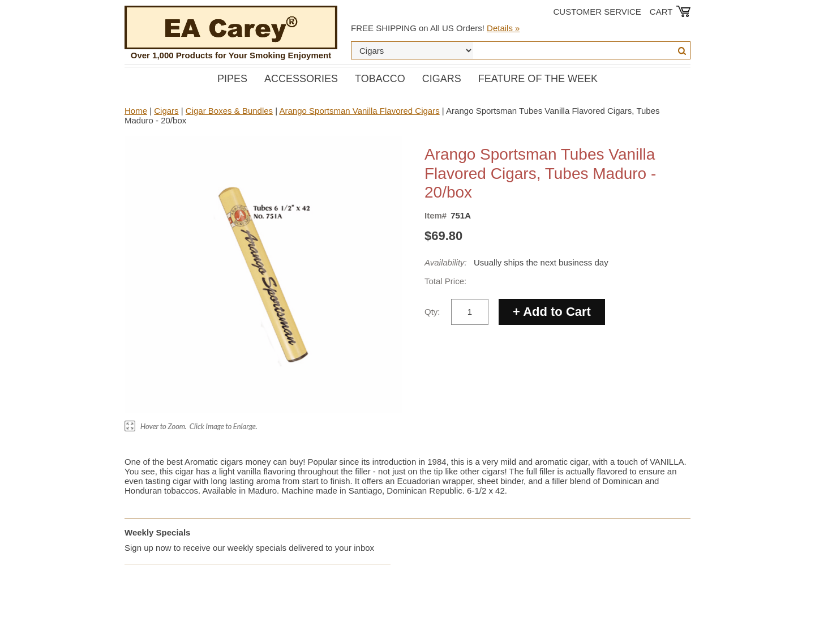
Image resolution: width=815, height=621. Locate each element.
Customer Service (597, 11)
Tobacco (380, 78)
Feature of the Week (538, 78)
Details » (503, 28)
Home (136, 110)
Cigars (441, 78)
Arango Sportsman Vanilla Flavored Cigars (360, 110)
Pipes (232, 78)
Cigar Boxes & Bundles (229, 110)
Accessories (301, 78)
